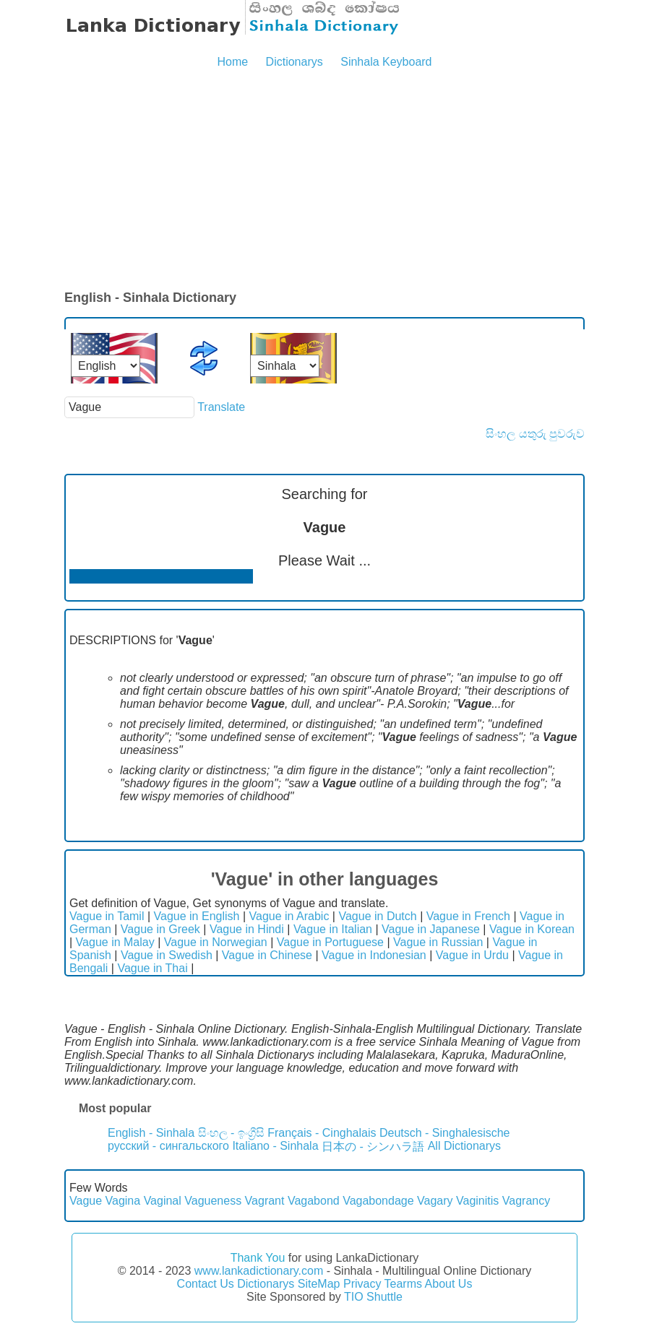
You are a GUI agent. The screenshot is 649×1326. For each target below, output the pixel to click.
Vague (85, 1201)
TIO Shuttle (373, 1297)
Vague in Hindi (247, 929)
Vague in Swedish (166, 955)
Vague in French (468, 916)
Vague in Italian (332, 929)
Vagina (123, 1201)
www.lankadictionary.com (258, 1271)
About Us (449, 1284)
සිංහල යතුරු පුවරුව (535, 434)
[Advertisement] (324, 180)
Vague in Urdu (472, 955)
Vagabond (314, 1201)
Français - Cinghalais (321, 1133)
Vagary (435, 1201)
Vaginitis (477, 1201)
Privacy (362, 1284)
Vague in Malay (115, 942)
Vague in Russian (438, 942)
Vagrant (265, 1201)
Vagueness (212, 1201)
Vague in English (197, 916)
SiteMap (319, 1284)
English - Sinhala (151, 1133)
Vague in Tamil (106, 916)
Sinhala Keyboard (385, 62)
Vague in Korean (532, 929)
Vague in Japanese (431, 929)
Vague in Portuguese (330, 942)
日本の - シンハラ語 (373, 1146)
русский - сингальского (168, 1146)
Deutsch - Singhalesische (444, 1133)
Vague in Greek (160, 929)
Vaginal (162, 1201)
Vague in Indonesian (374, 955)
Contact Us (205, 1284)
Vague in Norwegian (215, 942)
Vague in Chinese (267, 955)
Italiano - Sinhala (275, 1146)
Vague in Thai (152, 968)
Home (232, 62)
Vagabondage (378, 1201)
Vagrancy (526, 1201)
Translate (221, 407)
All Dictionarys (464, 1146)
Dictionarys (294, 62)
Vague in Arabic (289, 916)
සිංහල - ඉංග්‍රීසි (231, 1133)
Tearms (403, 1284)
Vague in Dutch (377, 916)
